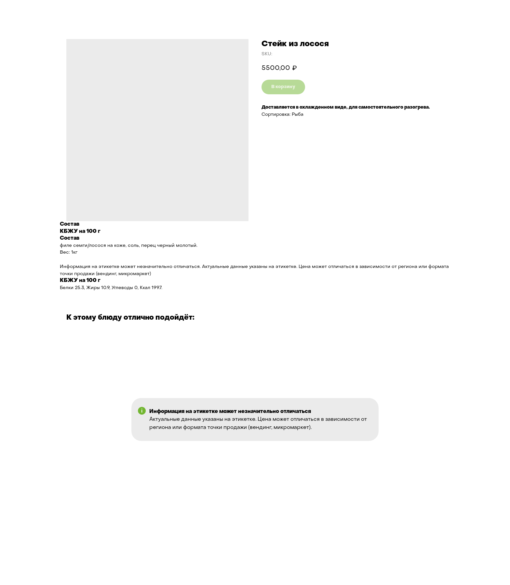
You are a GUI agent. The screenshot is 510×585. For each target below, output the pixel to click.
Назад (19, 10)
